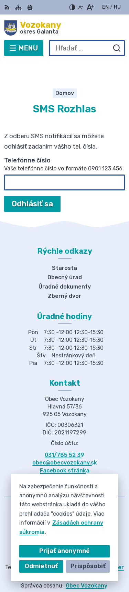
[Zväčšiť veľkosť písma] (90, 7)
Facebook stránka (64, 449)
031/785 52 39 (64, 433)
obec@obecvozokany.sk (64, 441)
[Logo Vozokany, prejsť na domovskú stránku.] (64, 28)
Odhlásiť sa (32, 182)
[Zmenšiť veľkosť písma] (80, 7)
